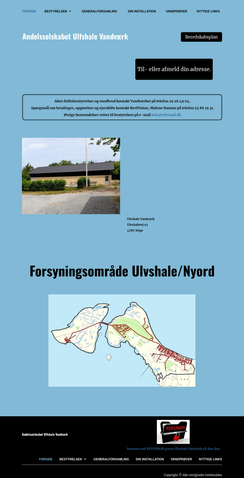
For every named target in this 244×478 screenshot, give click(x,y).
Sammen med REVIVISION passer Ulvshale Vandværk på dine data (173, 449)
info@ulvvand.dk (166, 115)
